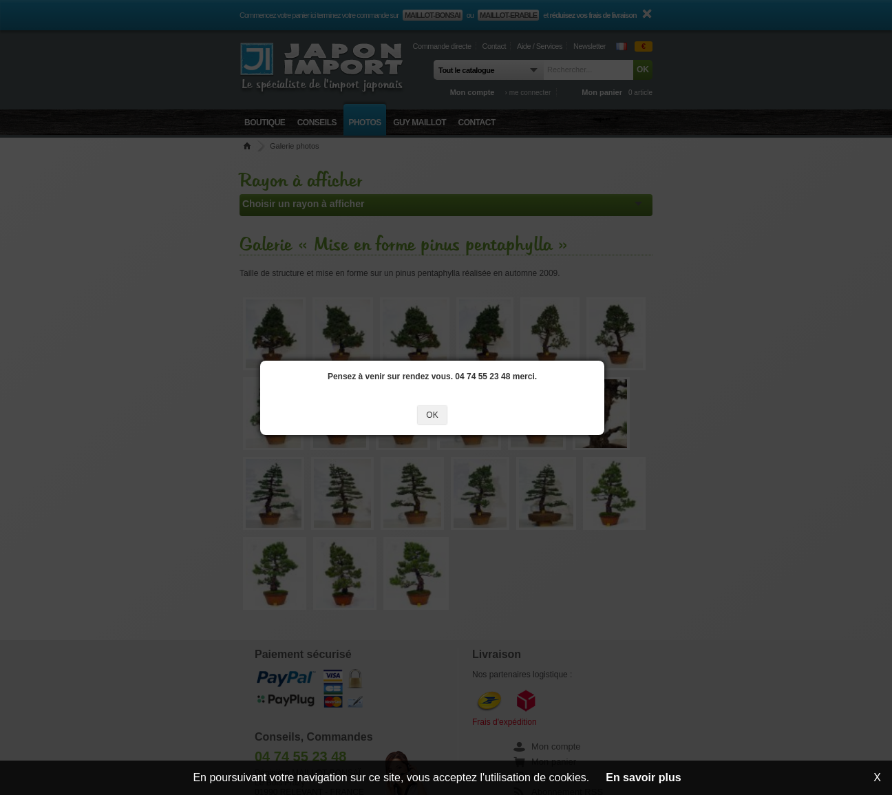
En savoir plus (643, 777)
